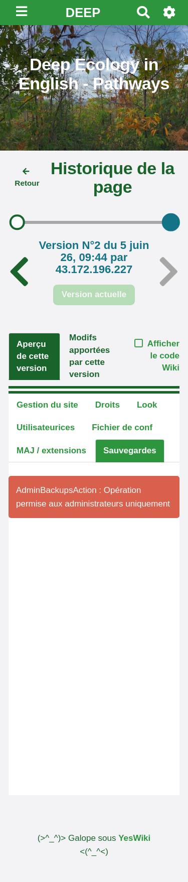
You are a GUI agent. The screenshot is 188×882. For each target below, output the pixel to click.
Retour (27, 177)
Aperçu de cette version (33, 356)
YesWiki (134, 838)
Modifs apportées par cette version (89, 356)
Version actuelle (94, 294)
